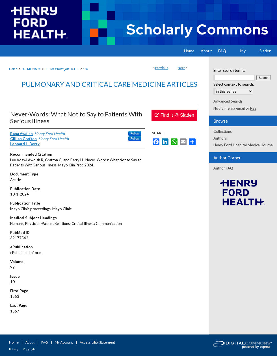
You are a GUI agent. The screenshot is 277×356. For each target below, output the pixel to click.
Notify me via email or (234, 108)
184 (85, 69)
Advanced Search (227, 101)
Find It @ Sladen (174, 115)
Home (13, 69)
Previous (161, 68)
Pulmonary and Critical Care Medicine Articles (109, 84)
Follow (134, 133)
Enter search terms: (229, 70)
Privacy (13, 349)
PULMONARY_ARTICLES (62, 69)
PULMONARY (31, 69)
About (29, 342)
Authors (220, 138)
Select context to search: (233, 84)
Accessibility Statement (97, 342)
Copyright (29, 349)
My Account (64, 342)
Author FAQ (223, 168)
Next (181, 68)
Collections (222, 131)
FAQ (44, 342)
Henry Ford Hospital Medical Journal (243, 145)
